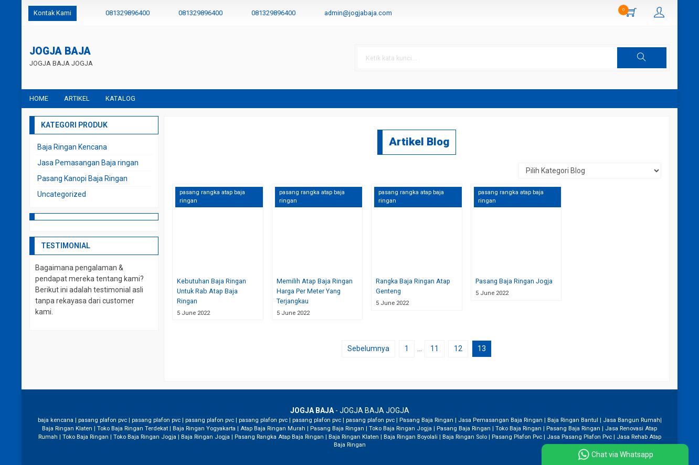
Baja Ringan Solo (464, 437)
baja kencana (55, 420)
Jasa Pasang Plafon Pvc (579, 437)
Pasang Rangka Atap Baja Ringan (279, 437)
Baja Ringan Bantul (572, 420)
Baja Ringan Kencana (72, 147)
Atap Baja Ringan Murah (272, 428)
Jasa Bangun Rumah (631, 420)
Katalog (120, 98)
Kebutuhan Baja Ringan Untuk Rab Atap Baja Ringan (211, 291)
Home (38, 98)
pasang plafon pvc (102, 420)
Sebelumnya (368, 348)
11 (434, 348)
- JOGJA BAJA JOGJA (349, 410)
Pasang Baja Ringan (426, 420)
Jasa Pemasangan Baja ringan (88, 162)
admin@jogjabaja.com (358, 13)
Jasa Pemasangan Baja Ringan (500, 420)
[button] (641, 57)
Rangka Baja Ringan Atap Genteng (413, 286)
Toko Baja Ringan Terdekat (132, 428)
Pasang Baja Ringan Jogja (514, 281)
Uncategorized (61, 194)
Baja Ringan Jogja (205, 437)
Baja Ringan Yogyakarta (204, 428)
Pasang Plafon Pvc (517, 437)
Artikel (77, 98)
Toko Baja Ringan (518, 428)
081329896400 (127, 13)
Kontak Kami (52, 13)
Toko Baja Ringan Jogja (400, 428)
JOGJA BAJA (60, 51)
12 (458, 348)
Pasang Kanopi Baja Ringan (82, 178)
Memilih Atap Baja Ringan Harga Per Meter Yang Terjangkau (315, 291)
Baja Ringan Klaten (67, 428)
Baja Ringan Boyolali (411, 437)
